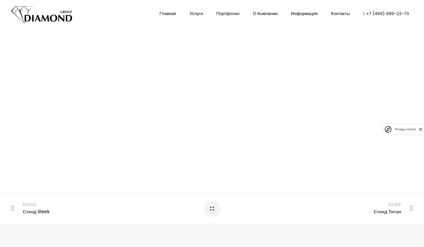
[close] (420, 129)
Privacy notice (405, 129)
